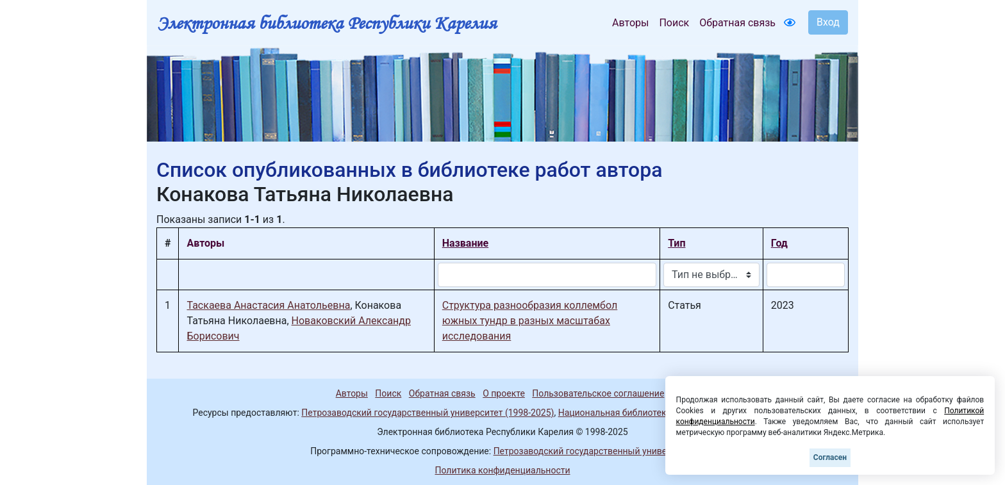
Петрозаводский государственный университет (594, 451)
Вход (828, 22)
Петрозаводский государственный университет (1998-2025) (427, 412)
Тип (676, 243)
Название (465, 243)
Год (779, 243)
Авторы (630, 23)
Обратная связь (737, 23)
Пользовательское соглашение (598, 393)
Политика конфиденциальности (502, 470)
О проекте (504, 393)
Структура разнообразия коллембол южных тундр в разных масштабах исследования (529, 320)
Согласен (830, 457)
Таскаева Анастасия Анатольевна (268, 305)
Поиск (674, 23)
